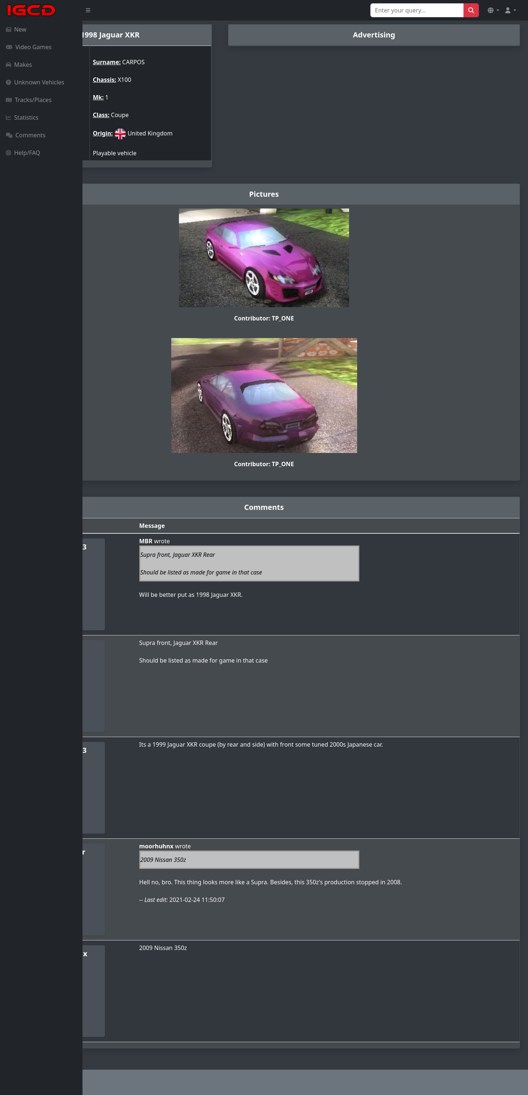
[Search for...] (417, 10)
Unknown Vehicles (35, 82)
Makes (19, 65)
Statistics (22, 117)
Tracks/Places (29, 100)
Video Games (29, 47)
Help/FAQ (23, 153)
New (16, 29)
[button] (493, 10)
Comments (25, 135)
